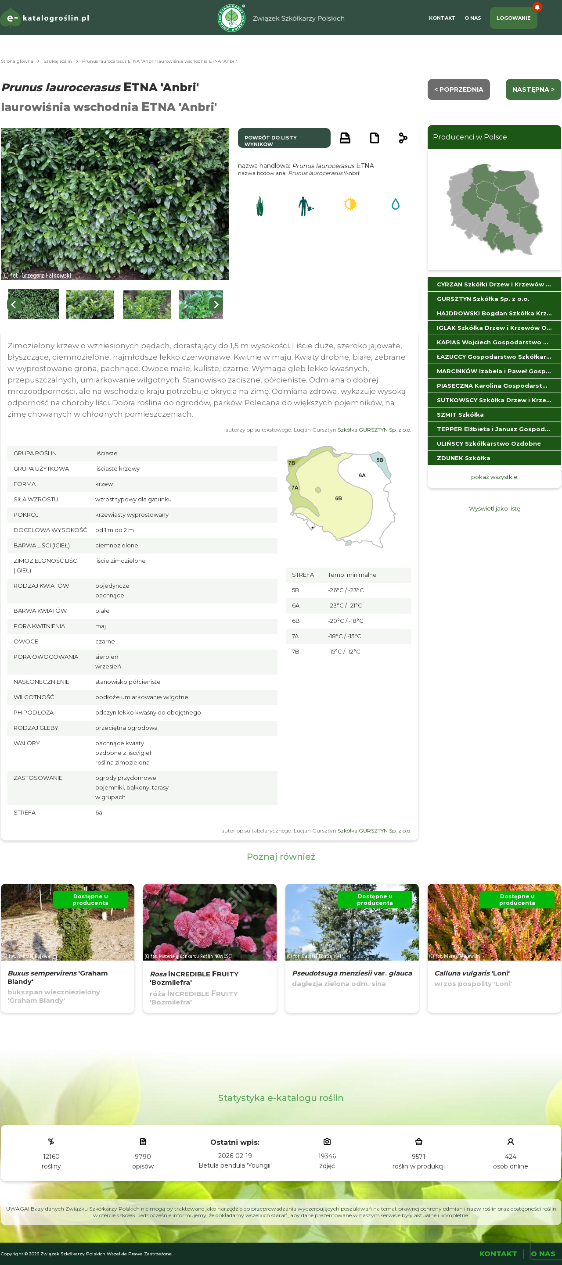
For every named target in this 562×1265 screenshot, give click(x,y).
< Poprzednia (458, 89)
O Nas (473, 18)
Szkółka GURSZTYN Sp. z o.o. (374, 429)
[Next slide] (216, 304)
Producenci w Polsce (470, 137)
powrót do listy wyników (271, 141)
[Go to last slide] (14, 304)
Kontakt (442, 18)
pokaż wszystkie (494, 476)
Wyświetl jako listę (494, 508)
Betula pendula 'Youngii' (235, 1165)
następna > (533, 89)
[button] (33, 304)
